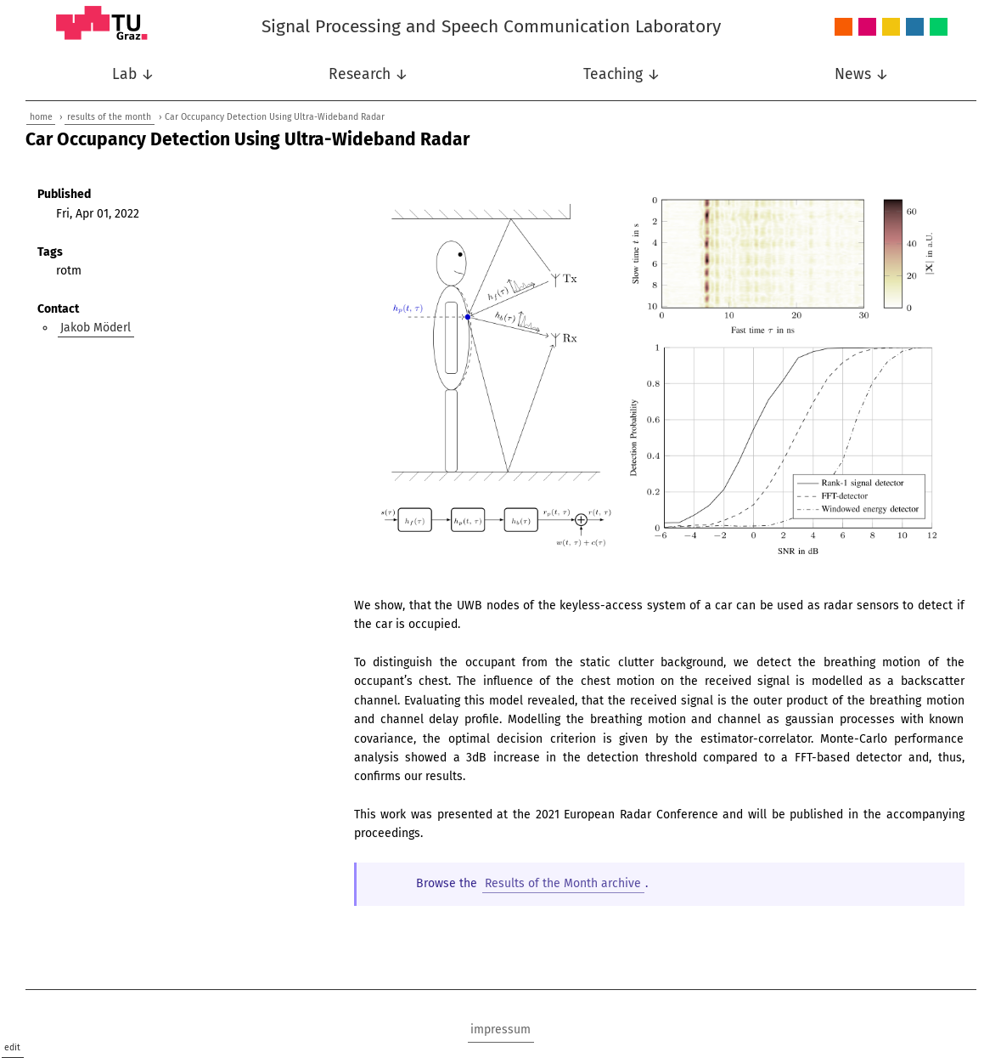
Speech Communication (915, 28)
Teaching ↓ (622, 74)
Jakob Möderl (95, 327)
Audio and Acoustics (843, 28)
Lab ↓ (133, 74)
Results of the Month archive (563, 883)
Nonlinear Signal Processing (891, 28)
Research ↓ (368, 74)
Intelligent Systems (867, 28)
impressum (500, 1029)
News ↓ (862, 74)
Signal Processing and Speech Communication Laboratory (491, 26)
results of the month (109, 116)
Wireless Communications (939, 28)
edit (12, 1047)
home (41, 116)
